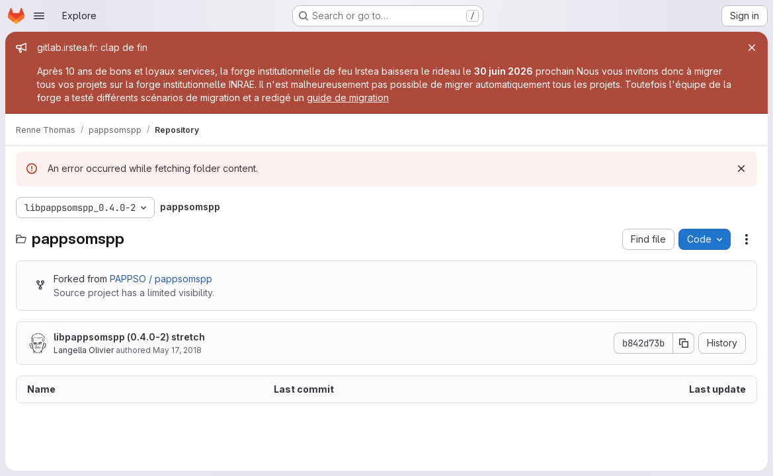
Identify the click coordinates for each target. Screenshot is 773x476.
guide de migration (348, 97)
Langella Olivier (84, 350)
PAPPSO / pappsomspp (161, 278)
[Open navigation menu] (39, 15)
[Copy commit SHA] (683, 343)
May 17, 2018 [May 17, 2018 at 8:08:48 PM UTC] (177, 350)
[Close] (752, 48)
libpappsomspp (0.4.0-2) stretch (129, 336)
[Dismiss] (741, 169)
